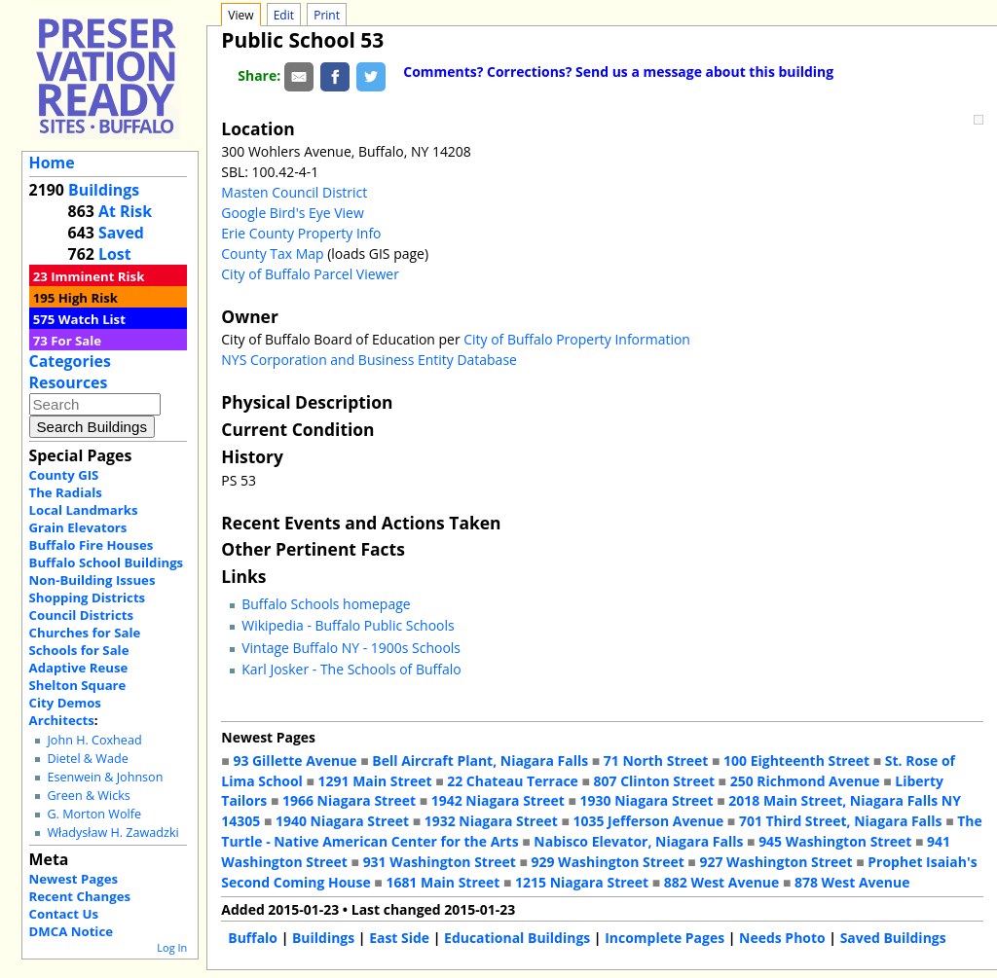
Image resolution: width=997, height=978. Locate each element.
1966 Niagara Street (349, 800)
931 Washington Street (439, 861)
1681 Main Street (442, 882)
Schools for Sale (79, 650)
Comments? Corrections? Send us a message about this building (618, 71)
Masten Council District (294, 192)
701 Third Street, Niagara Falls (840, 821)
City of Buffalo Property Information (576, 339)
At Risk (125, 211)
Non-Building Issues (92, 580)
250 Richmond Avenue (805, 781)
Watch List (92, 319)
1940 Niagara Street (342, 821)
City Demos (65, 702)
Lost (114, 254)
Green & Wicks (88, 795)
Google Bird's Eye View (292, 212)
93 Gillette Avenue (294, 760)
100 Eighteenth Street (796, 760)
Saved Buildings (893, 937)
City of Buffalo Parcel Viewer (310, 274)
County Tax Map (272, 253)
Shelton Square (78, 685)
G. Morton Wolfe (94, 814)
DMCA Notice (71, 931)
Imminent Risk (97, 276)
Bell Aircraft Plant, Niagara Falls (480, 760)
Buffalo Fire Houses (91, 545)
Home (52, 162)
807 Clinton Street (654, 781)
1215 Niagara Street (581, 882)
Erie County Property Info (301, 233)
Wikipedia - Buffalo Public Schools (347, 625)
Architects (61, 720)
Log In (172, 947)
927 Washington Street (775, 861)
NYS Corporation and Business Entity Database (369, 359)
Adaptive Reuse (79, 667)
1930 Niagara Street (647, 800)
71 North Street (656, 760)
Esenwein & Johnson (105, 777)
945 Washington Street (834, 841)
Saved (121, 232)
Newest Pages (73, 878)
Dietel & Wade (87, 758)
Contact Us (63, 914)
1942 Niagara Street (498, 800)
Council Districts (81, 615)
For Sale (76, 340)
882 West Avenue (721, 882)
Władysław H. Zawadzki (112, 832)
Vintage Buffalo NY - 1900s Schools (351, 647)
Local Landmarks (83, 510)
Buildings (103, 189)
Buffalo (252, 937)
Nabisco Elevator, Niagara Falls (638, 841)
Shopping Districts (87, 597)
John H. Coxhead (94, 740)
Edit (284, 15)
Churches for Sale (85, 632)
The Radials (65, 492)
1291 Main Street (375, 781)
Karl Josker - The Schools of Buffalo (351, 669)
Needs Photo (782, 937)
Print (327, 15)
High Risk (88, 298)
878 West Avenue (851, 882)
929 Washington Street (608, 861)
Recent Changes (80, 896)
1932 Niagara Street (491, 821)
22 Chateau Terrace (512, 781)
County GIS (64, 475)
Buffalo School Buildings (106, 562)
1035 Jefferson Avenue (648, 821)
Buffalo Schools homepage (325, 604)
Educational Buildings (517, 937)
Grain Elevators (78, 527)
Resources (68, 382)
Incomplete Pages (664, 937)
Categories (70, 361)
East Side (399, 937)
